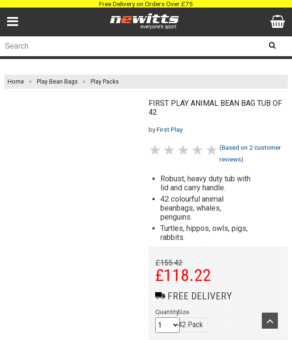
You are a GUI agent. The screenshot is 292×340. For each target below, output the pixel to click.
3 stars (184, 150)
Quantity (167, 311)
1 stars (156, 150)
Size (183, 311)
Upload (270, 321)
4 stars (198, 150)
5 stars (212, 150)
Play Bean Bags (57, 81)
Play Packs (105, 81)
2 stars (170, 150)
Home (16, 81)
